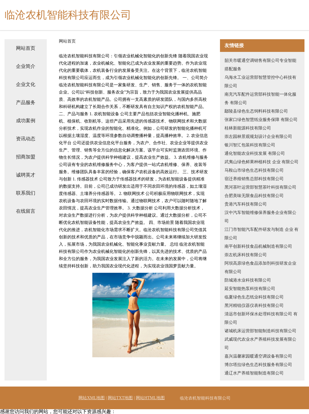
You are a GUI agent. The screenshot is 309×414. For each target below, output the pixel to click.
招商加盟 (25, 156)
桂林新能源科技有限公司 (248, 128)
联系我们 (25, 193)
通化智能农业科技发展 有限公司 (255, 153)
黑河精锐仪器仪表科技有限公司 (254, 305)
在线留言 (25, 211)
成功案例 (25, 120)
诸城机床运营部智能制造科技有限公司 (260, 331)
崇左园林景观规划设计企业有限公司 (258, 136)
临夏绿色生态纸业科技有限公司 (254, 297)
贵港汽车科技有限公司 (246, 204)
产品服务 (25, 102)
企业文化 (25, 84)
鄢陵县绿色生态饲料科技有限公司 (256, 111)
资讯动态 (25, 138)
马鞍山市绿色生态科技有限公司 (254, 170)
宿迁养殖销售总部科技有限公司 (254, 179)
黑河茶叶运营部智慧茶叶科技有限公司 (260, 187)
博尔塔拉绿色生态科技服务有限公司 (258, 364)
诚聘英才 (25, 174)
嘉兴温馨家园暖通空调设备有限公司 (258, 356)
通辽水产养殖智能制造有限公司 (254, 373)
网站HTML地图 (150, 398)
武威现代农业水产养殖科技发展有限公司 (260, 343)
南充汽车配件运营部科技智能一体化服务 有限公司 (260, 98)
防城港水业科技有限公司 (248, 280)
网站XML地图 (91, 398)
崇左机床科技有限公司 (246, 255)
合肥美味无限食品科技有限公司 (254, 195)
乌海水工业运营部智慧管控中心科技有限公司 (260, 81)
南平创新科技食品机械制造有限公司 (258, 246)
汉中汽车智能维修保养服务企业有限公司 (260, 216)
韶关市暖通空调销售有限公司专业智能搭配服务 (260, 64)
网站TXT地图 (120, 398)
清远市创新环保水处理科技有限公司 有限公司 (261, 318)
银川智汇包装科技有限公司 (250, 145)
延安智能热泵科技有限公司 (250, 288)
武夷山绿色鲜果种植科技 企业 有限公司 (261, 162)
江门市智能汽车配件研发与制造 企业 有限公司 (261, 233)
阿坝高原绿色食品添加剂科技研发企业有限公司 (260, 267)
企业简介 (25, 66)
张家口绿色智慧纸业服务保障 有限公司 (261, 119)
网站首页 (25, 48)
